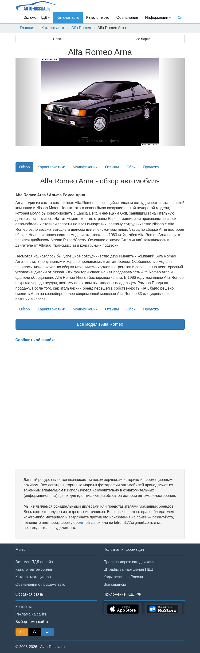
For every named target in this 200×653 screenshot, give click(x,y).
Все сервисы (115, 584)
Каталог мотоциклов (33, 577)
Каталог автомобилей (34, 569)
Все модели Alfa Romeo (100, 324)
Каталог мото (97, 17)
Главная (27, 28)
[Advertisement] (100, 406)
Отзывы (112, 167)
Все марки (142, 39)
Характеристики (51, 167)
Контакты (24, 607)
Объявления (127, 17)
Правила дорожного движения (130, 562)
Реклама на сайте (31, 614)
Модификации (85, 167)
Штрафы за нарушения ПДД (128, 569)
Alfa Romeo (81, 28)
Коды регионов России (123, 577)
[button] (28, 102)
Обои (131, 167)
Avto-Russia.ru (52, 647)
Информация (158, 17)
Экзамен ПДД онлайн (34, 562)
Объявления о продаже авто (40, 584)
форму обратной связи (81, 523)
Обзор (24, 167)
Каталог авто (68, 17)
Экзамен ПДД (37, 17)
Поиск (57, 39)
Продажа (151, 167)
